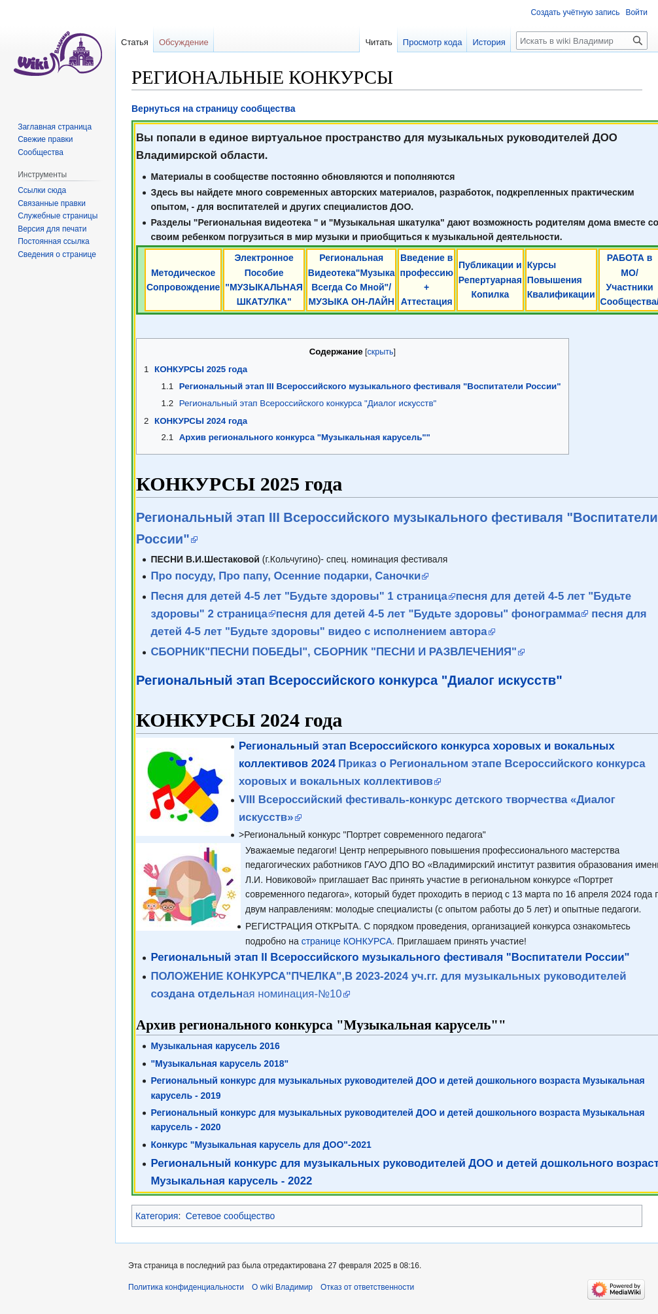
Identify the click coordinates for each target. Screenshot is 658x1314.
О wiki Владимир (282, 1287)
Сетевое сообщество (230, 1216)
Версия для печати (52, 228)
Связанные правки (52, 203)
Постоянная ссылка (53, 241)
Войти (636, 12)
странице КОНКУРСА (347, 941)
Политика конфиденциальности (186, 1287)
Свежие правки (45, 139)
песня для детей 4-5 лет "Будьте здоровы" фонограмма (428, 614)
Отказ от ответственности (367, 1287)
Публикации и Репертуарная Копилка (490, 280)
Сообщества (40, 152)
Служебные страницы (57, 215)
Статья (134, 42)
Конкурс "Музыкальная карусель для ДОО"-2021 (260, 1144)
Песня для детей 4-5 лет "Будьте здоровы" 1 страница (298, 596)
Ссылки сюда (42, 190)
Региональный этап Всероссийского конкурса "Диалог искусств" (349, 680)
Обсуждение (184, 42)
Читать (364, 42)
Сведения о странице (57, 254)
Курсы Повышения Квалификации (561, 280)
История (474, 42)
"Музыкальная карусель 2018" (219, 1063)
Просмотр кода (418, 42)
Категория (156, 1216)
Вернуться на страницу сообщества (213, 108)
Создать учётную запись (574, 12)
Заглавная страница (55, 126)
